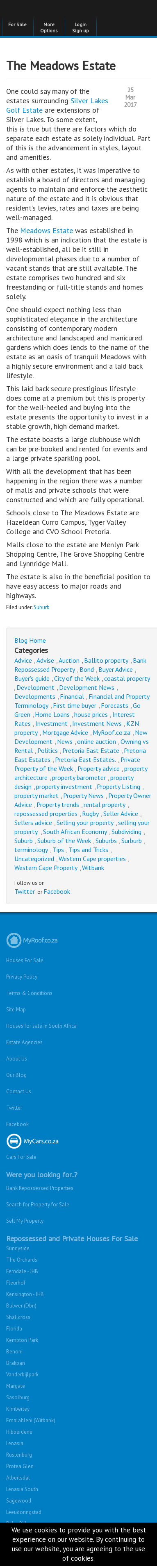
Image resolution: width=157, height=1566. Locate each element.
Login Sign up (80, 27)
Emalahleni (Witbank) (30, 1420)
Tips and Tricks (88, 849)
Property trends (57, 804)
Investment (51, 723)
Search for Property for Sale (37, 1204)
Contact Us (18, 1091)
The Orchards (21, 1259)
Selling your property (85, 822)
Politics (47, 750)
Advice (23, 660)
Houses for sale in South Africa (41, 1025)
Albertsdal (18, 1477)
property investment (64, 786)
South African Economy (75, 831)
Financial (72, 696)
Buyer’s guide (32, 678)
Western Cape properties (92, 858)
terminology (31, 849)
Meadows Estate (46, 230)
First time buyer (74, 705)
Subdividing (126, 831)
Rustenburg (19, 1454)
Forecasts (114, 705)
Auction (69, 660)
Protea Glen (20, 1466)
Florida (14, 1328)
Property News (83, 795)
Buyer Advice (115, 669)
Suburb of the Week (64, 840)
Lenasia (14, 1443)
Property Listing (118, 786)
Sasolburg (18, 1397)
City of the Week (77, 678)
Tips (58, 849)
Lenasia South (22, 1489)
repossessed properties (45, 813)
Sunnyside (18, 1248)
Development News (86, 687)
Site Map (16, 1009)
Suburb (42, 607)
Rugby (90, 813)
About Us (16, 1058)
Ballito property (106, 660)
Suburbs (106, 840)
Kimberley (18, 1408)
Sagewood (18, 1500)
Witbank (93, 867)
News (65, 741)
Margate (15, 1385)
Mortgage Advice (65, 732)
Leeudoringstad (23, 1512)
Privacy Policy (21, 976)
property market (36, 795)
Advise (45, 660)
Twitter (24, 891)
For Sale (17, 24)
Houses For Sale (24, 960)
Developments (34, 696)
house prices (91, 714)
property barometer (79, 777)
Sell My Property (24, 1220)
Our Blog (16, 1075)
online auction (96, 741)
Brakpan (15, 1363)
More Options (49, 27)
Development (35, 687)
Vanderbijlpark (22, 1374)
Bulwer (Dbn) (21, 1305)
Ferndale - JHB (22, 1271)
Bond (87, 669)
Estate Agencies (24, 1042)
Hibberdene (19, 1431)
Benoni (14, 1351)
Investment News (97, 723)
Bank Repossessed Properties (39, 1188)
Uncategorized (34, 858)
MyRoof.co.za (111, 732)
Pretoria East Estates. (85, 759)
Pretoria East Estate (90, 750)
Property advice (98, 768)
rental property (104, 804)
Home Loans (52, 714)
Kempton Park (22, 1340)
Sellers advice (33, 822)
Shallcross (18, 1317)
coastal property (127, 678)
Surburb (131, 840)
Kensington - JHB (25, 1294)
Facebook (56, 891)
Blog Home (30, 640)
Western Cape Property (45, 867)
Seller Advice (120, 813)
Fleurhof (15, 1282)
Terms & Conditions (29, 993)
